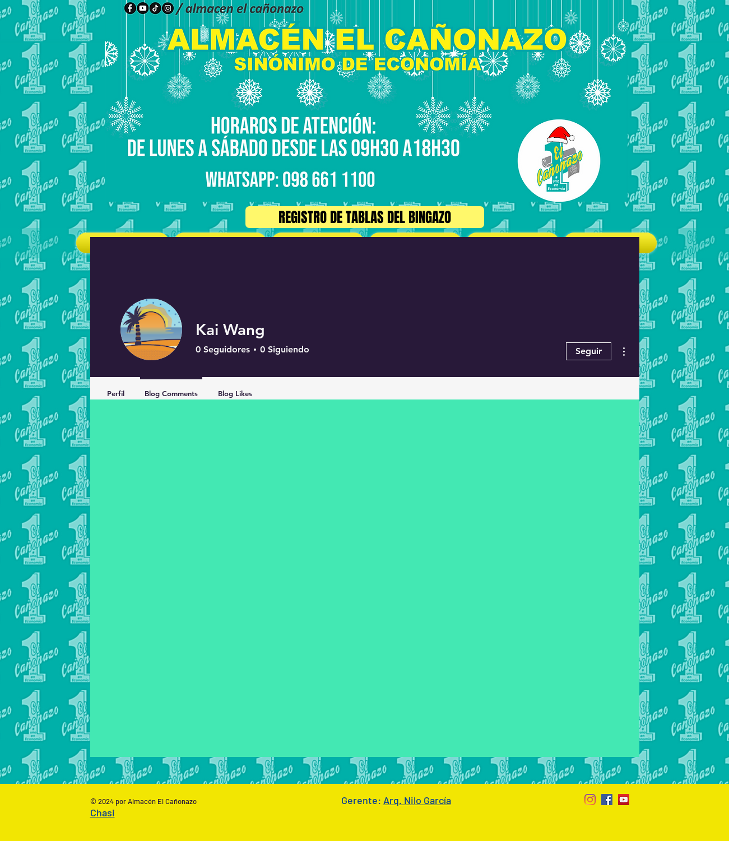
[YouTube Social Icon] (623, 799)
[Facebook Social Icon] (606, 799)
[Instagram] (590, 799)
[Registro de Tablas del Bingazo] (364, 217)
